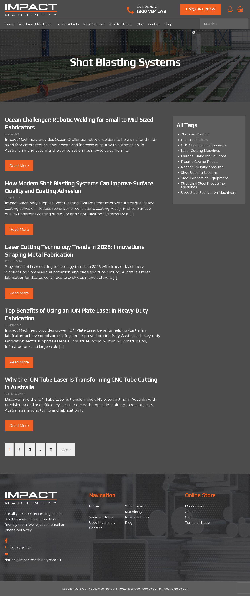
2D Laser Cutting (195, 134)
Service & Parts (68, 24)
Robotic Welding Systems (202, 167)
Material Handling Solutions (204, 156)
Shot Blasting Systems (199, 173)
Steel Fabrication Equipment (204, 178)
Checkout (193, 512)
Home (9, 24)
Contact (154, 24)
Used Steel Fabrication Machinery (208, 193)
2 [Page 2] (19, 450)
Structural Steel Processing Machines (203, 185)
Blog (140, 24)
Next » (66, 450)
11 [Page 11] (51, 450)
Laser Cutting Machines (200, 151)
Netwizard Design (176, 588)
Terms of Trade (197, 523)
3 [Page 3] (30, 450)
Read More (19, 166)
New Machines (93, 24)
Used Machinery (120, 24)
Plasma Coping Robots (200, 162)
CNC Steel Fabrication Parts (203, 145)
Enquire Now (201, 9)
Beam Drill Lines (194, 140)
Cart (188, 517)
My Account (195, 506)
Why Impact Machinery (35, 24)
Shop (168, 24)
